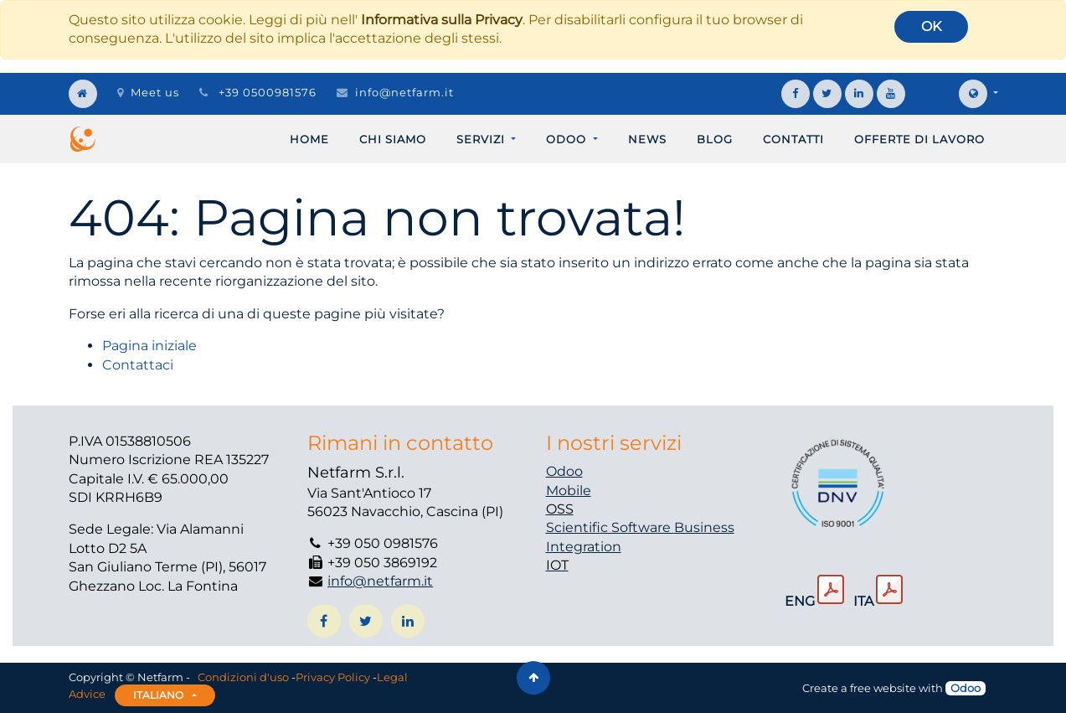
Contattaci (137, 365)
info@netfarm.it (404, 92)
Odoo (564, 471)
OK (931, 26)
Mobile (568, 491)
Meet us (148, 92)
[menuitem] (309, 139)
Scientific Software (610, 527)
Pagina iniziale (149, 346)
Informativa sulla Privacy (442, 20)
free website (883, 688)
